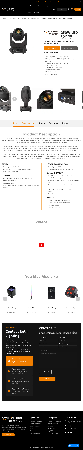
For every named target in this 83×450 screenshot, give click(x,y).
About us (40, 6)
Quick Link (34, 418)
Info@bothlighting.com (74, 426)
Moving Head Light (18, 18)
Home (19, 6)
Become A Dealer (35, 433)
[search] (62, 9)
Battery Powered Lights (54, 421)
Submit (47, 378)
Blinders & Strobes (53, 433)
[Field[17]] (68, 346)
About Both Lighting (36, 421)
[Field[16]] (48, 346)
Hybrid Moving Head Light (32, 18)
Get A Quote (52, 48)
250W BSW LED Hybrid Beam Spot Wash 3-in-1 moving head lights (59, 18)
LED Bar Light (51, 428)
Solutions (32, 6)
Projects (48, 6)
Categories (52, 418)
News (29, 12)
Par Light (50, 426)
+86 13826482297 (73, 429)
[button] (14, 99)
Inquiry (78, 9)
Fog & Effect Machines (54, 431)
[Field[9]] (68, 340)
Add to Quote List (69, 48)
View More (57, 1)
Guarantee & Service (35, 423)
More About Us (8, 434)
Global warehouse (35, 426)
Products (25, 6)
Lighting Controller (53, 436)
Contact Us (37, 12)
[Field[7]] (48, 340)
